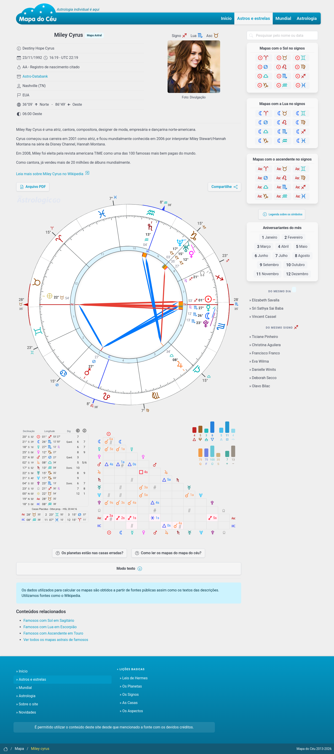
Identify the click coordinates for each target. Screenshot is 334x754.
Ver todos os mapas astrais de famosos (56, 640)
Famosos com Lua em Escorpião (50, 627)
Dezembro (297, 274)
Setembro (269, 265)
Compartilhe (224, 187)
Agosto (302, 256)
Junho (261, 256)
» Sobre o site (27, 704)
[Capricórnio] (263, 85)
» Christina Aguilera (265, 345)
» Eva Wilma (259, 361)
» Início (22, 671)
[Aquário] (282, 85)
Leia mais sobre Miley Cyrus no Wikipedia (53, 174)
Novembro (267, 274)
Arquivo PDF (33, 187)
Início (226, 18)
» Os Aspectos (131, 711)
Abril (283, 247)
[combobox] (282, 35)
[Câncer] (263, 67)
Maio (301, 247)
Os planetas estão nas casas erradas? (89, 553)
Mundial (283, 18)
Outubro (295, 265)
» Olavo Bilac (259, 386)
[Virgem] (300, 67)
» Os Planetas (131, 686)
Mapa (19, 748)
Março (264, 247)
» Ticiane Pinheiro (263, 337)
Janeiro (269, 237)
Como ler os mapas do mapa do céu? (168, 553)
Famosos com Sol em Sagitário (49, 620)
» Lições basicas (131, 669)
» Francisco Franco (264, 353)
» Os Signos (129, 694)
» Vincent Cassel (262, 316)
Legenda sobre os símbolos (282, 214)
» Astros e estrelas (31, 679)
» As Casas (129, 703)
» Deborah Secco (263, 378)
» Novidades (26, 712)
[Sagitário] (301, 76)
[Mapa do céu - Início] (38, 13)
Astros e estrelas (253, 18)
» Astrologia (25, 696)
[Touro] (282, 58)
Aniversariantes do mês (282, 228)
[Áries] (263, 58)
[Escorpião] (282, 76)
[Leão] (282, 67)
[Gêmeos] (301, 58)
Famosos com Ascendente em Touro (53, 633)
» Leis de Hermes (134, 678)
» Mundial (24, 687)
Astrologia (307, 18)
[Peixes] (301, 85)
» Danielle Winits (262, 369)
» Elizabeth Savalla (264, 300)
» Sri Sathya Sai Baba (266, 308)
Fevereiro (293, 237)
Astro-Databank (35, 76)
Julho (281, 256)
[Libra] (263, 76)
